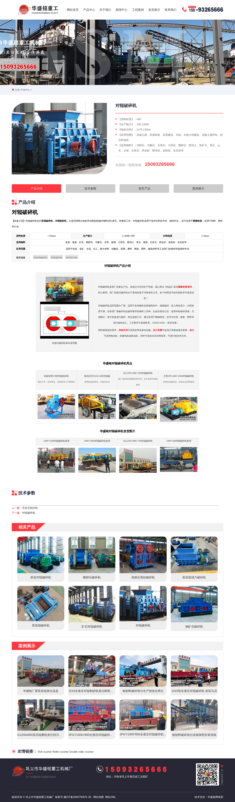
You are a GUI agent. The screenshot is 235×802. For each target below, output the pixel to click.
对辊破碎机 (28, 512)
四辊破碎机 (56, 257)
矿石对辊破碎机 (92, 626)
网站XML (110, 797)
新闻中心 (121, 9)
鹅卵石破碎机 (92, 577)
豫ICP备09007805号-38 (77, 797)
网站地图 (98, 797)
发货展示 (154, 9)
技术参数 (90, 188)
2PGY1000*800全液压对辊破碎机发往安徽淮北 (150, 734)
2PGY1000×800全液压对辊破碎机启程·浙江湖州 (99, 735)
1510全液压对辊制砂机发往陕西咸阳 (92, 691)
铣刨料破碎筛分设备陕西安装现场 (194, 735)
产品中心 (89, 9)
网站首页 (73, 9)
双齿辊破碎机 (40, 257)
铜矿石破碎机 (194, 626)
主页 (17, 90)
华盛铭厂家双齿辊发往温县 (40, 691)
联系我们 (170, 9)
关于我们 (105, 9)
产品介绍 (36, 188)
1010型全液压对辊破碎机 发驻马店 (194, 691)
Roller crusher (60, 751)
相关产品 (144, 188)
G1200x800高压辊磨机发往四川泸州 (41, 735)
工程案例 (138, 9)
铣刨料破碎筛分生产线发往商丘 (143, 691)
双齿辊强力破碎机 (194, 577)
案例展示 (198, 188)
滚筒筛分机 (71, 257)
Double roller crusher (81, 751)
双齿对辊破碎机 (41, 577)
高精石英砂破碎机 (143, 577)
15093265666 (160, 164)
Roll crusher (45, 751)
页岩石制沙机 (30, 508)
